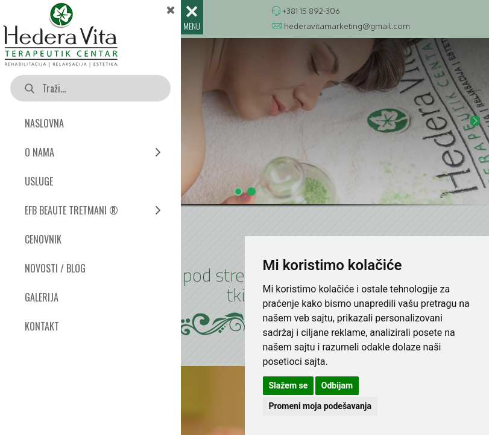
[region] (244, 132)
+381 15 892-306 (311, 10)
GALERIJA (41, 297)
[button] (244, 121)
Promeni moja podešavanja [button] (320, 406)
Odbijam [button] (337, 385)
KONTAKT (42, 326)
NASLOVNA (44, 123)
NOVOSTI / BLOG (55, 268)
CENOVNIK (43, 239)
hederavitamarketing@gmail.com (347, 26)
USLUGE (39, 181)
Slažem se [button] (288, 385)
